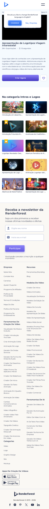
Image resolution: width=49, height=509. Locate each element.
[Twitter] (26, 505)
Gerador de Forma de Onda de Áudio (12, 358)
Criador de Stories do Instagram (35, 362)
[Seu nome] (24, 228)
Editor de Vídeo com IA (36, 417)
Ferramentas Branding (36, 272)
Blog (28, 276)
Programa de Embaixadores (9, 314)
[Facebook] (10, 505)
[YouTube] (32, 505)
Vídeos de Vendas (34, 335)
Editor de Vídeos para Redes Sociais (35, 340)
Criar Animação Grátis (12, 342)
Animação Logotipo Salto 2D (37, 173)
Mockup (7, 463)
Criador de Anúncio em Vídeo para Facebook (36, 375)
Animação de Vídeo (11, 397)
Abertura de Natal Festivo (12, 192)
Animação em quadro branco (12, 392)
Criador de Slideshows (12, 376)
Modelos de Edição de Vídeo (35, 302)
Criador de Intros (33, 288)
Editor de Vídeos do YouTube (34, 387)
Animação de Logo (11, 346)
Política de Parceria (11, 309)
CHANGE (15, 23)
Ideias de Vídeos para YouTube (35, 446)
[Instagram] (15, 505)
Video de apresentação (36, 318)
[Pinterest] (20, 505)
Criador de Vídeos (11, 421)
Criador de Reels (33, 346)
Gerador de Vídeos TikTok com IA (34, 440)
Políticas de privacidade (8, 295)
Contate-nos (9, 276)
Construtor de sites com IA (34, 427)
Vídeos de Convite (34, 307)
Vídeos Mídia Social (34, 322)
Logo (6, 450)
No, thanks (31, 23)
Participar (15, 248)
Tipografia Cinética (11, 425)
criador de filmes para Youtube (36, 381)
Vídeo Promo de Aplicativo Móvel (10, 371)
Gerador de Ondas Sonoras (11, 351)
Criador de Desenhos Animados (12, 364)
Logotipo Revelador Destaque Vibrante (17, 153)
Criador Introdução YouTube (11, 336)
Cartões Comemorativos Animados (10, 404)
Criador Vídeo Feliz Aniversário (11, 416)
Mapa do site (9, 304)
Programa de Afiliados (12, 289)
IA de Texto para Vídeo (35, 422)
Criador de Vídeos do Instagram (35, 355)
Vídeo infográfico (10, 410)
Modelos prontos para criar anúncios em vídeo (35, 329)
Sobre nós (8, 272)
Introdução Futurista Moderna (14, 134)
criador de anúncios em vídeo (12, 437)
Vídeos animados (33, 292)
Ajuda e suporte (10, 285)
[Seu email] (24, 237)
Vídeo (6, 446)
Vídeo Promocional (34, 350)
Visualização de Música (36, 296)
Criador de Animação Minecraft (12, 431)
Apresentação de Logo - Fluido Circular (17, 173)
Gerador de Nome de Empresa (35, 433)
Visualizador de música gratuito (13, 330)
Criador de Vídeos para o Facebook (36, 368)
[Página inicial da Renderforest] (6, 4)
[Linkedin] (38, 505)
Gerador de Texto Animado (10, 386)
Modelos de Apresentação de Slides (36, 312)
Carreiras (7, 281)
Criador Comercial (34, 393)
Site (5, 459)
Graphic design (10, 455)
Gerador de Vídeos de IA (35, 406)
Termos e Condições (12, 300)
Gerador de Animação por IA (35, 412)
